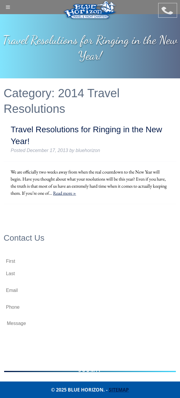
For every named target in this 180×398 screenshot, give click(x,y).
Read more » (64, 193)
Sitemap (119, 390)
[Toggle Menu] (8, 7)
